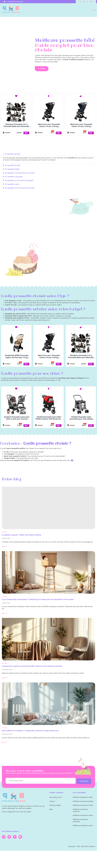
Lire (4, 547)
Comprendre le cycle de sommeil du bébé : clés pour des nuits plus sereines (32, 666)
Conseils (4, 532)
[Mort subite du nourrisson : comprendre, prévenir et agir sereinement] (48, 704)
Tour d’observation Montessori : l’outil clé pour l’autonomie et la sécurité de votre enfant (38, 600)
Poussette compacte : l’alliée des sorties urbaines (21, 535)
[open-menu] (94, 10)
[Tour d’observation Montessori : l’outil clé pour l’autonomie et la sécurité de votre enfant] (48, 573)
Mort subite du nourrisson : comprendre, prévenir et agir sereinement (30, 731)
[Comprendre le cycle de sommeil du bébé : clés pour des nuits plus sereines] (48, 639)
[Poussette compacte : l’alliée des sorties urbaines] (48, 508)
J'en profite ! (83, 781)
